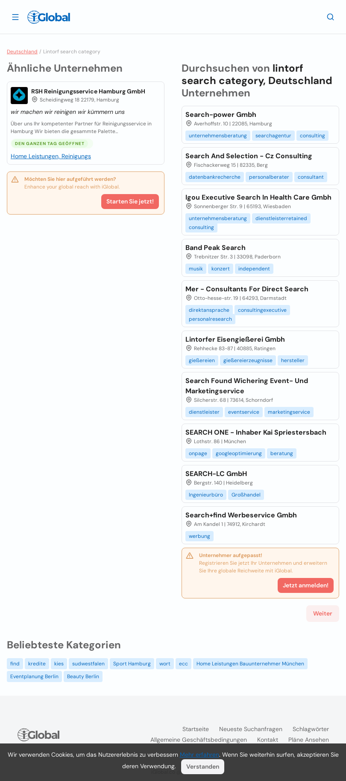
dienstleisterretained (281, 218)
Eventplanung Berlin (34, 676)
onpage (198, 453)
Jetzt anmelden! (305, 585)
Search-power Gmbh (220, 114)
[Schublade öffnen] (15, 16)
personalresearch (210, 319)
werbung (199, 536)
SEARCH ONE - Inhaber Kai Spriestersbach (255, 432)
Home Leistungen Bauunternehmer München (250, 663)
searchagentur (273, 135)
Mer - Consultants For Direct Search (246, 289)
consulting (312, 135)
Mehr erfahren (199, 754)
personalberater (269, 177)
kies (59, 663)
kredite (37, 663)
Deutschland (22, 51)
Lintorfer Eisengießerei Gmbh (235, 339)
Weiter (322, 613)
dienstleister (204, 412)
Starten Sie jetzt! (130, 201)
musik (196, 268)
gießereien (202, 360)
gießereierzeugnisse (248, 360)
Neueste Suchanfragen (250, 729)
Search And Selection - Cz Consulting (248, 155)
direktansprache (209, 310)
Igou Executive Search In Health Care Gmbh (258, 197)
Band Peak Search (215, 247)
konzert (220, 268)
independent (254, 268)
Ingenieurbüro (206, 494)
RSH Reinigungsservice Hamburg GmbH (88, 91)
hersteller (293, 360)
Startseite (195, 729)
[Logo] (48, 17)
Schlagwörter (311, 729)
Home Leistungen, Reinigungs (51, 156)
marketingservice (289, 412)
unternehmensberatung (218, 135)
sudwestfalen (88, 663)
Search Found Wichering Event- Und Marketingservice (246, 385)
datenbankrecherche (214, 177)
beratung (281, 453)
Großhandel (246, 494)
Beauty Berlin (83, 676)
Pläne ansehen (308, 739)
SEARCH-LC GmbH (216, 473)
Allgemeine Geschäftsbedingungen (198, 739)
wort (164, 663)
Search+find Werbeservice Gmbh (241, 515)
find (15, 663)
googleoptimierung (239, 453)
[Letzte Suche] (330, 16)
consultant (311, 177)
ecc (183, 663)
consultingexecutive (262, 310)
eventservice (243, 412)
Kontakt (267, 739)
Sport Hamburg (132, 663)
